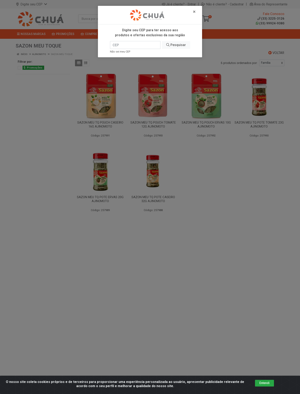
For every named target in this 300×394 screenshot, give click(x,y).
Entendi (264, 386)
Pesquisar (176, 45)
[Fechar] (194, 12)
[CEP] (135, 45)
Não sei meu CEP (120, 51)
